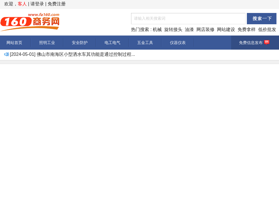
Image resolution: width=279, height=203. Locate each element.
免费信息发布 (255, 43)
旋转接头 (173, 29)
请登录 (37, 3)
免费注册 (57, 3)
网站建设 (226, 29)
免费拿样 (247, 29)
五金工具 (145, 42)
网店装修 (205, 29)
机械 (157, 29)
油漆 (189, 29)
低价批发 (267, 29)
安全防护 (80, 42)
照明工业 (47, 42)
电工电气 (112, 42)
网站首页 (14, 42)
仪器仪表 (178, 42)
